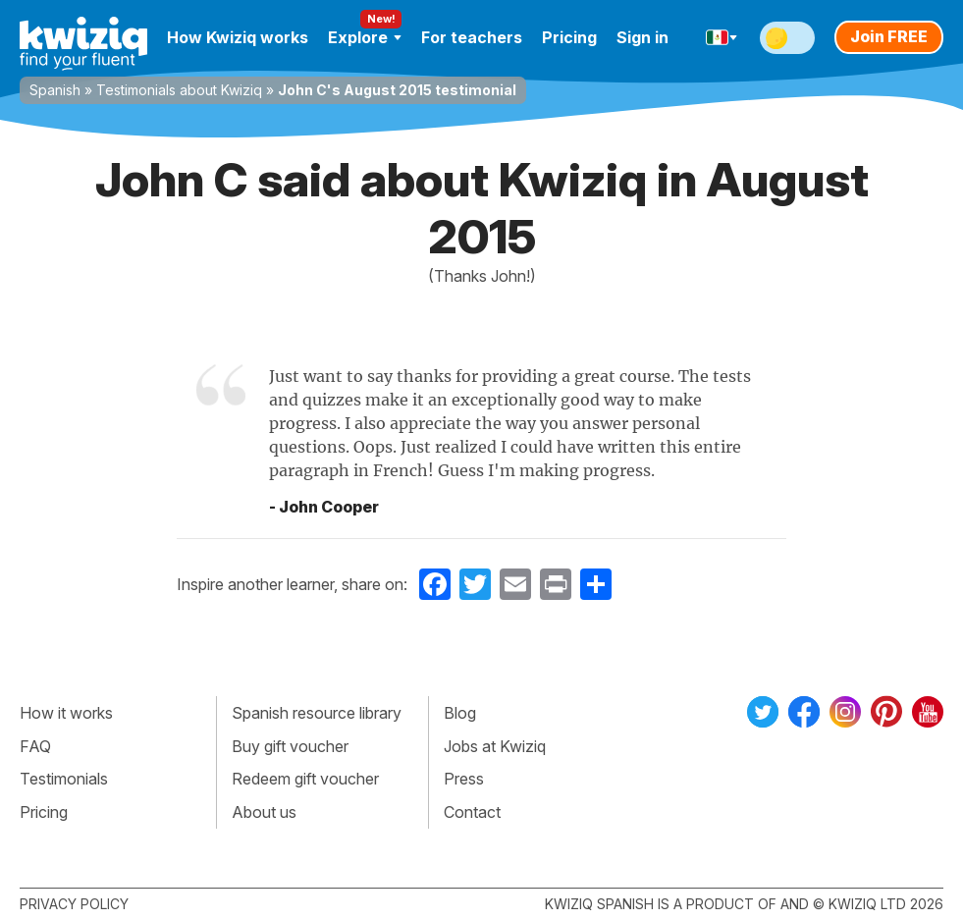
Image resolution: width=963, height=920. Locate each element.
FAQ (35, 746)
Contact (472, 812)
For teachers (471, 37)
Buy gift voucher (290, 746)
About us (264, 812)
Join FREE (889, 36)
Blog (460, 713)
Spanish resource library (316, 713)
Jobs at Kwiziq (495, 746)
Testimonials (64, 778)
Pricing (569, 37)
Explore (364, 37)
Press (464, 778)
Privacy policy (74, 903)
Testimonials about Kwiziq (179, 89)
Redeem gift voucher (305, 778)
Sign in (642, 37)
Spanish (54, 89)
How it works (66, 713)
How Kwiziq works (237, 37)
